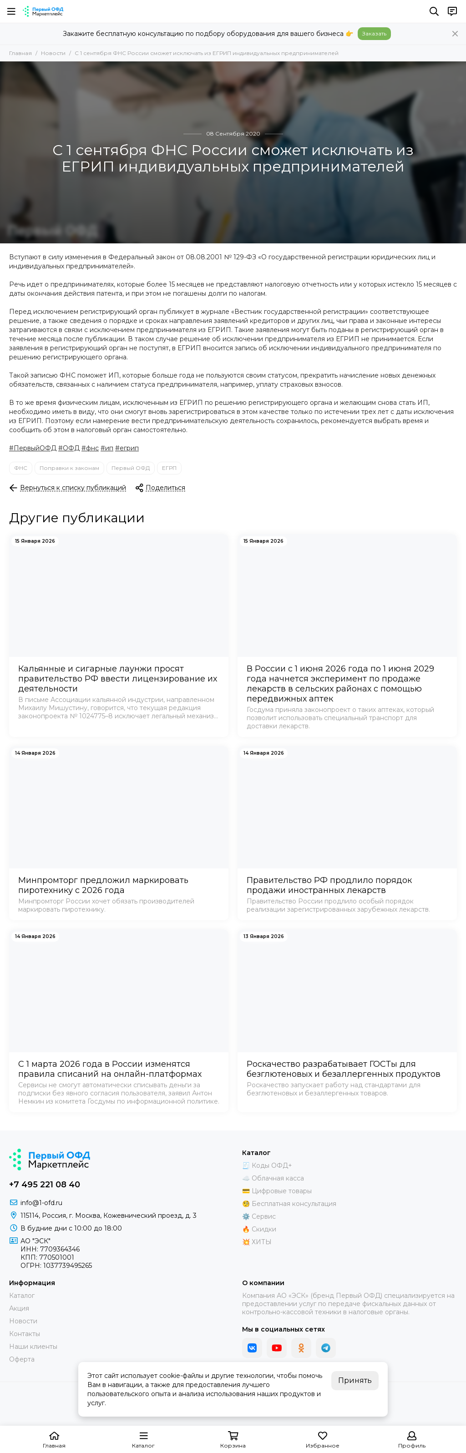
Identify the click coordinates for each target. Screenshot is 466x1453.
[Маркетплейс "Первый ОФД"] (43, 11)
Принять (355, 1380)
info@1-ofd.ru (41, 1203)
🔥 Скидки (259, 1229)
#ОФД (69, 448)
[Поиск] (434, 11)
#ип (107, 448)
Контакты (24, 1334)
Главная (20, 53)
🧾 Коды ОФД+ (267, 1165)
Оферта (22, 1359)
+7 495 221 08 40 (44, 1185)
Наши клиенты (33, 1346)
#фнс (90, 448)
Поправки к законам (69, 467)
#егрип (127, 448)
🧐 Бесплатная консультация (289, 1204)
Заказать (374, 33)
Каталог (22, 1296)
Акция (19, 1308)
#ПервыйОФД (32, 448)
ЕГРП (169, 467)
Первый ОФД (130, 467)
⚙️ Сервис (259, 1216)
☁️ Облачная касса (273, 1178)
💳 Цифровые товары (277, 1191)
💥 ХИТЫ (257, 1242)
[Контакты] (452, 11)
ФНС (20, 467)
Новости (53, 53)
